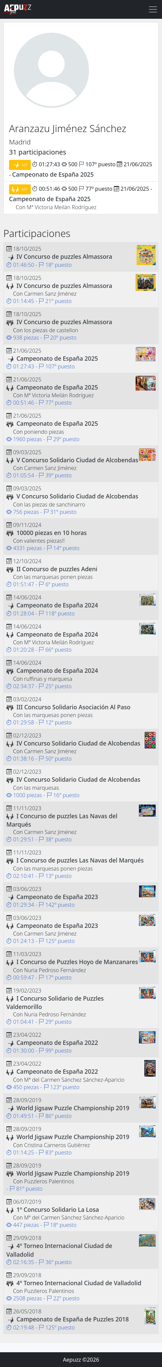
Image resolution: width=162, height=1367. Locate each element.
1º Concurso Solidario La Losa (57, 1209)
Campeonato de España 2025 (53, 174)
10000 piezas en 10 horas (51, 533)
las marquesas (41, 787)
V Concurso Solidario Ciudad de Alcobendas (77, 460)
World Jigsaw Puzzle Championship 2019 (72, 1108)
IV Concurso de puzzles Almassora (64, 256)
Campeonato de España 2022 (57, 1042)
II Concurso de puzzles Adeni (56, 569)
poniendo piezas (44, 431)
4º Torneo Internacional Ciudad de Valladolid (78, 1283)
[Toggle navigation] (153, 9)
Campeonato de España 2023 (57, 897)
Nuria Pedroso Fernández (55, 970)
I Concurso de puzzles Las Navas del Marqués (80, 860)
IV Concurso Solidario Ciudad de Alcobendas (78, 743)
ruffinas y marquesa (48, 678)
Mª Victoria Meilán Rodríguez (61, 207)
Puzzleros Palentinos (49, 1181)
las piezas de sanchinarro (54, 504)
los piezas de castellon (51, 330)
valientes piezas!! (44, 540)
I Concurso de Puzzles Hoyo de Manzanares (77, 962)
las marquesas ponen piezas (58, 577)
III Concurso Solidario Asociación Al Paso (73, 707)
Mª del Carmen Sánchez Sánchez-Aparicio (74, 1079)
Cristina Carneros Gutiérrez (57, 1145)
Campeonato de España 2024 (57, 605)
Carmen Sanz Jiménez (50, 293)
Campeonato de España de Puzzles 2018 (72, 1319)
